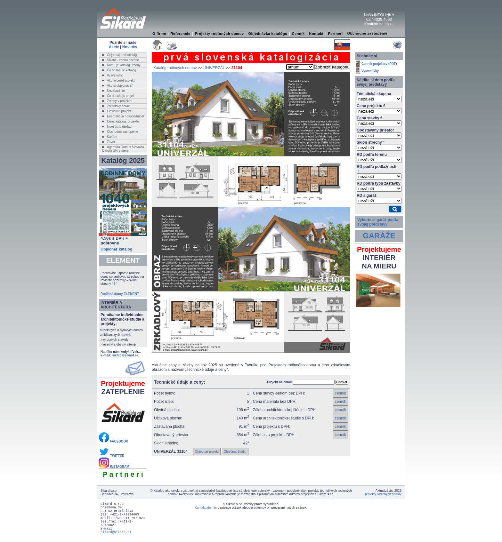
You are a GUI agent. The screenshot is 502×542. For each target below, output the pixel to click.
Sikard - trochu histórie (123, 60)
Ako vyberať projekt (121, 80)
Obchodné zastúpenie (367, 33)
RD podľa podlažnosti (376, 168)
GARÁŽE (379, 235)
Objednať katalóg (116, 249)
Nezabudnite (116, 90)
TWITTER (111, 456)
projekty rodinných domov (383, 494)
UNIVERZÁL (214, 68)
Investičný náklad (119, 126)
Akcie (114, 47)
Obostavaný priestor (375, 130)
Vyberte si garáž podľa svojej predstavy (377, 222)
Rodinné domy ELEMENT (120, 294)
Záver (111, 142)
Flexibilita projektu (120, 111)
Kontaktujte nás (206, 507)
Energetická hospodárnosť (125, 116)
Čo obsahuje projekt (121, 96)
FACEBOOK (113, 441)
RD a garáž (366, 195)
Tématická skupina (374, 94)
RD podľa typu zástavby (379, 183)
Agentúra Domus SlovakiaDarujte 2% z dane (123, 148)
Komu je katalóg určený (124, 65)
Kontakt (316, 34)
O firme (159, 34)
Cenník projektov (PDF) (379, 64)
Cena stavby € (370, 118)
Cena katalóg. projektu (123, 121)
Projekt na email (279, 382)
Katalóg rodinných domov (175, 68)
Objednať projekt (207, 451)
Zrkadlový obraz (118, 106)
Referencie (180, 34)
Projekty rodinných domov (219, 34)
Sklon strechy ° (371, 142)
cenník (340, 393)
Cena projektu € (371, 106)
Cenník (298, 34)
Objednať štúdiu (235, 451)
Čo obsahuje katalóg (121, 70)
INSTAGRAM (114, 466)
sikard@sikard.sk (125, 355)
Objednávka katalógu (267, 34)
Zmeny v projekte (119, 101)
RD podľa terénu (372, 154)
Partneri (335, 34)
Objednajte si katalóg (122, 55)
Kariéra (112, 137)
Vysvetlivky (115, 75)
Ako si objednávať (120, 85)
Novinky (129, 47)
